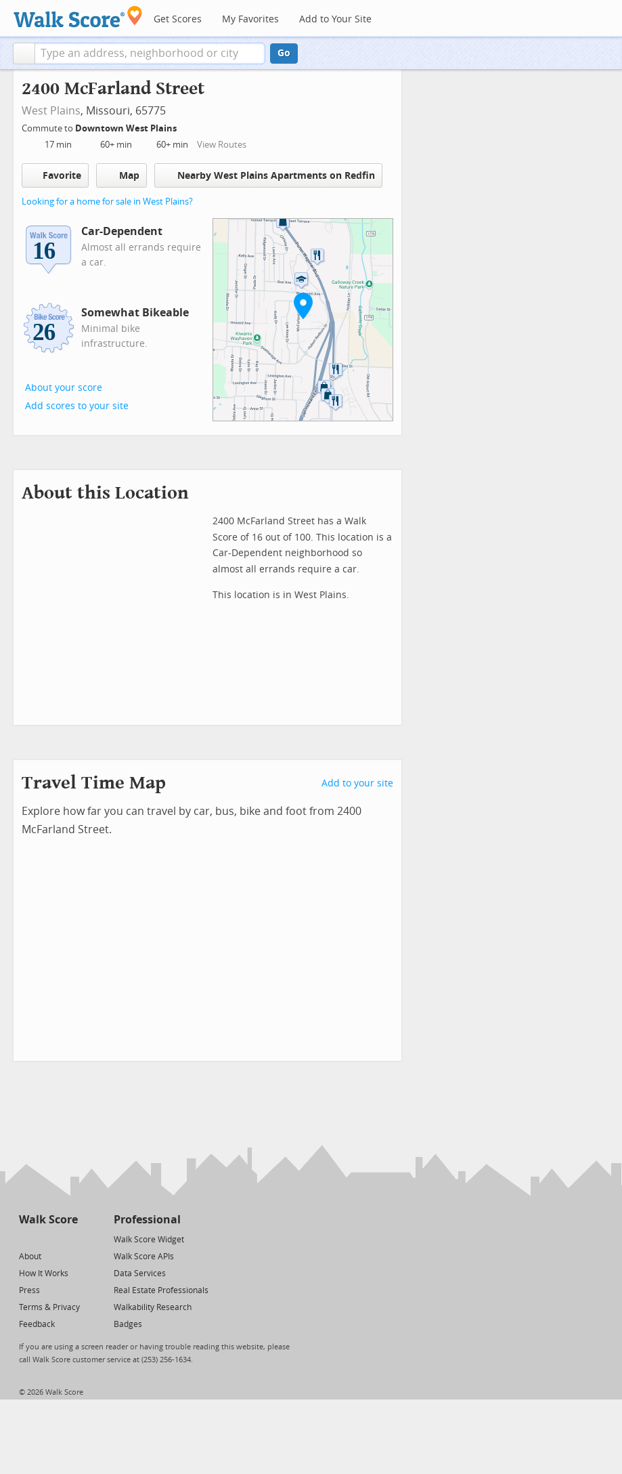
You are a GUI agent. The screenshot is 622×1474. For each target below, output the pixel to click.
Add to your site (357, 783)
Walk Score (48, 1219)
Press (29, 1290)
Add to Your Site (335, 19)
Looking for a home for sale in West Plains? (107, 201)
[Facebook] (47, 1238)
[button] (24, 53)
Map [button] (121, 175)
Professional (147, 1219)
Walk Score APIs (144, 1256)
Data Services (140, 1273)
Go (283, 53)
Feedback (37, 1324)
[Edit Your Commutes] (185, 126)
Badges (128, 1324)
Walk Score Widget (149, 1239)
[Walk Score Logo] (78, 16)
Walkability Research (153, 1307)
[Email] (68, 1238)
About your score (63, 388)
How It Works (43, 1273)
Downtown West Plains (127, 128)
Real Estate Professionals (161, 1290)
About (30, 1256)
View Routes (221, 145)
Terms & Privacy (49, 1307)
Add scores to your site (77, 406)
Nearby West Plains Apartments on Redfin (268, 175)
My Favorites (250, 19)
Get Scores (178, 19)
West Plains (51, 110)
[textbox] (150, 53)
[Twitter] (27, 1238)
